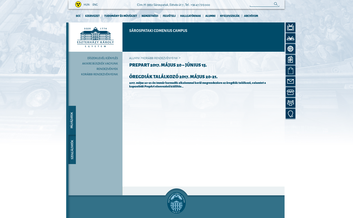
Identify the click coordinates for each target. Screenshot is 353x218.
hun (87, 4)
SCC (78, 15)
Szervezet (92, 15)
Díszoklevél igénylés (102, 58)
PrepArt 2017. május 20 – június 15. (168, 64)
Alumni (210, 15)
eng (95, 4)
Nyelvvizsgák (230, 15)
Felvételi (169, 15)
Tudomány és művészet (120, 15)
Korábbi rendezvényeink (99, 74)
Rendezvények (107, 68)
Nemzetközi (150, 15)
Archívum (251, 15)
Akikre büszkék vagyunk (100, 63)
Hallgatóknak (190, 15)
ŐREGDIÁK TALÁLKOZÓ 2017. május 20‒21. (173, 76)
